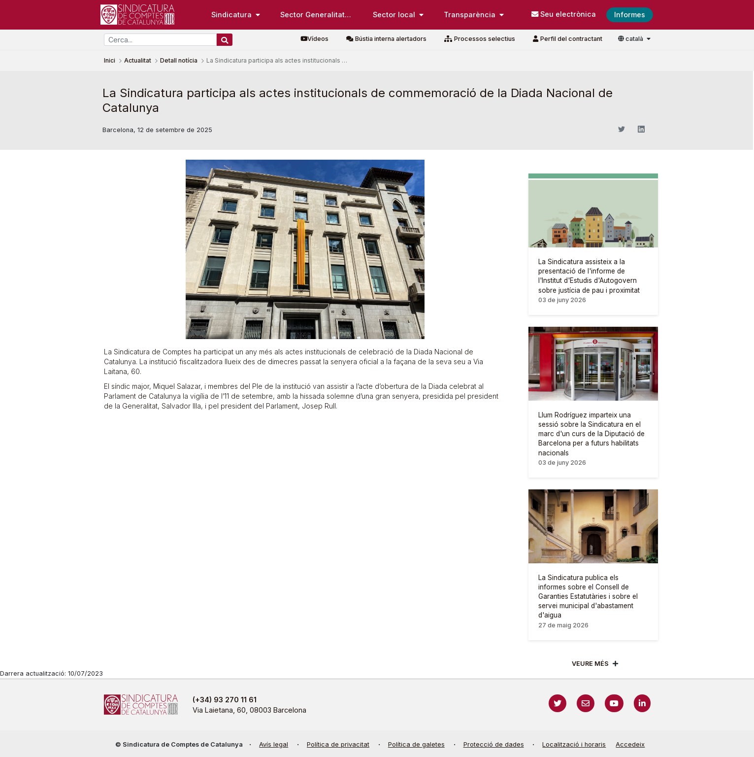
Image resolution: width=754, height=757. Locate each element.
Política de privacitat (338, 744)
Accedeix (630, 744)
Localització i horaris (574, 744)
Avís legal (273, 744)
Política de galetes (416, 744)
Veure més (590, 663)
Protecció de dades (493, 744)
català (631, 38)
